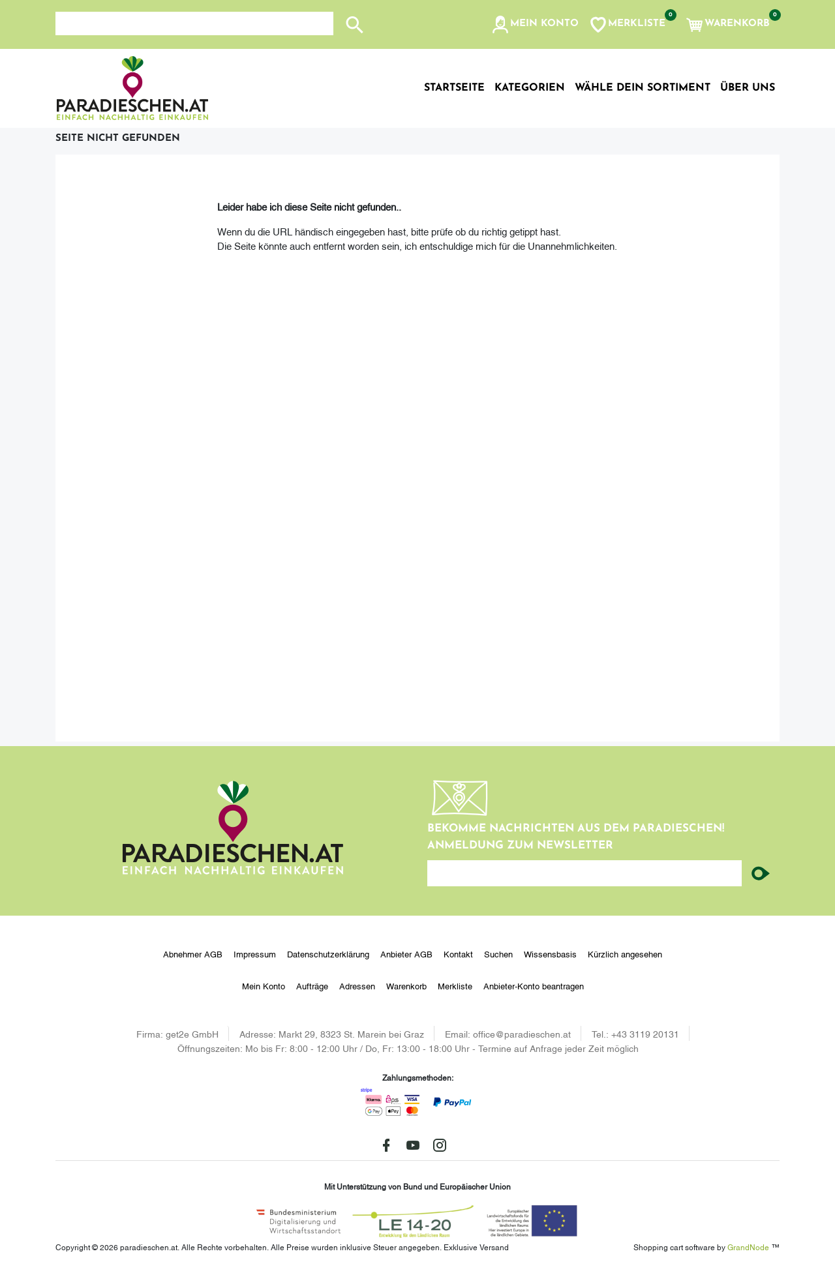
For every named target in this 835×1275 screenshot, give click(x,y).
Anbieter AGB (406, 953)
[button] (535, 24)
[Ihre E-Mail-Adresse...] (584, 873)
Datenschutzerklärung (328, 953)
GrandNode (748, 1246)
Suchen (498, 953)
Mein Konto (263, 985)
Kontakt (458, 953)
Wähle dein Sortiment (642, 88)
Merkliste (455, 985)
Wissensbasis (550, 953)
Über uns (747, 88)
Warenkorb (406, 985)
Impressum (255, 953)
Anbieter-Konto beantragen (533, 985)
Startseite (454, 88)
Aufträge (312, 985)
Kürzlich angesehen (625, 953)
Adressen (357, 985)
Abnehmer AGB (192, 953)
